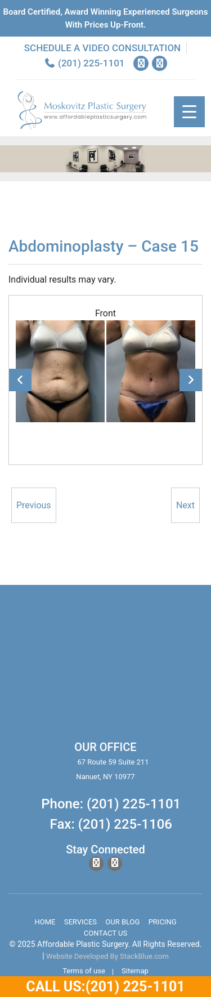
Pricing (163, 922)
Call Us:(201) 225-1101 (105, 986)
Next (190, 380)
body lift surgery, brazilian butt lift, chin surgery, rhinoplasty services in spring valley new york (105, 669)
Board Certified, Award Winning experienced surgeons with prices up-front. (105, 18)
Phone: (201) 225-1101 (111, 804)
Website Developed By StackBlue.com (107, 956)
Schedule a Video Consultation (102, 47)
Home (44, 922)
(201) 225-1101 (84, 63)
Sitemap (135, 971)
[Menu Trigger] (189, 111)
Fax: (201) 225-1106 (111, 824)
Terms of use (83, 971)
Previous (20, 380)
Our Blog (122, 922)
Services (80, 922)
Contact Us (105, 933)
